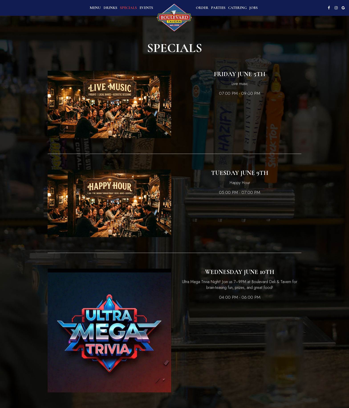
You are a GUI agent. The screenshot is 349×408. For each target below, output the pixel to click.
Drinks (110, 8)
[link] (174, 17)
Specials (128, 8)
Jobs (253, 8)
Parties (218, 8)
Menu (95, 8)
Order (202, 8)
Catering (237, 8)
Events (146, 8)
